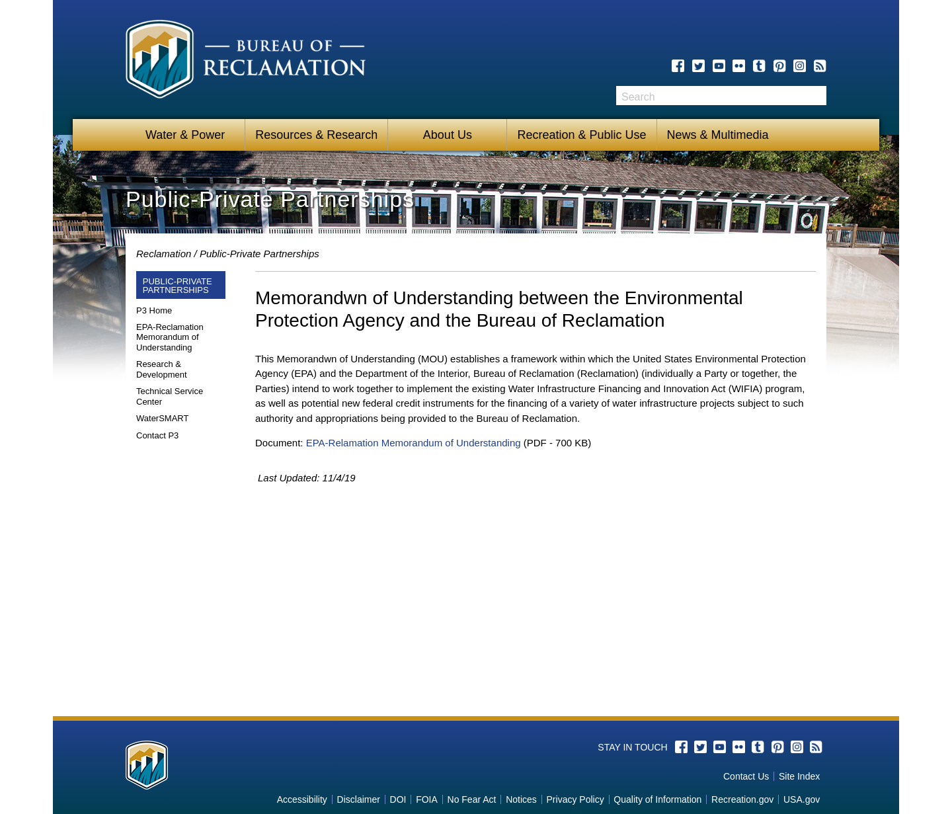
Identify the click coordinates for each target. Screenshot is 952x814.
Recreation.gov (742, 799)
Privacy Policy (575, 799)
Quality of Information (657, 799)
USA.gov (801, 799)
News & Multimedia (718, 135)
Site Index (799, 776)
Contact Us (746, 776)
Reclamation (163, 253)
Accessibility (302, 799)
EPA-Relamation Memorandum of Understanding (413, 442)
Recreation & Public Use (581, 135)
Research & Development (161, 369)
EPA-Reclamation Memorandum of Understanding (170, 337)
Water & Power (185, 135)
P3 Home (154, 310)
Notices (521, 799)
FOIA (427, 799)
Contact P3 (157, 435)
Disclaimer (358, 799)
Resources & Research (316, 135)
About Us (447, 135)
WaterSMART (162, 418)
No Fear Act (472, 799)
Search (816, 95)
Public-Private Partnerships (259, 253)
